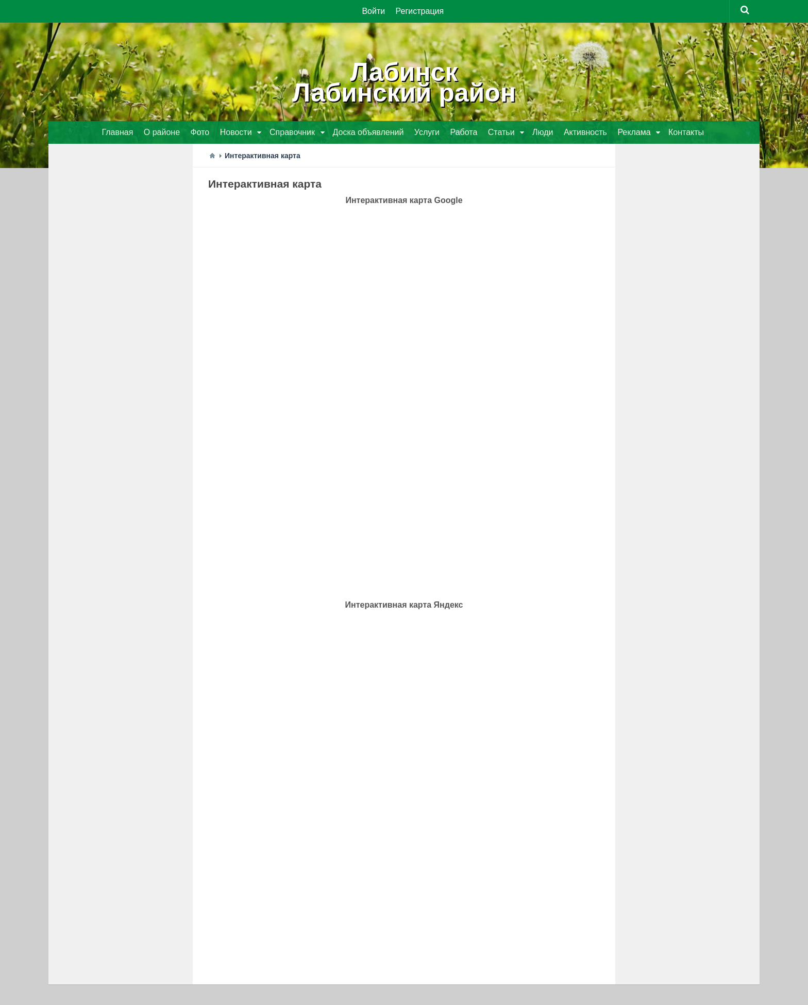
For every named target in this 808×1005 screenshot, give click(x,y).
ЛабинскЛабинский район (404, 82)
